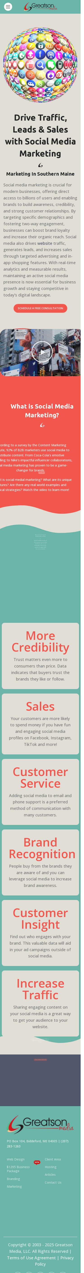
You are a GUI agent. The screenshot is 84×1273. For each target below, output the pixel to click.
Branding (13, 1179)
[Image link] (40, 1124)
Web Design (16, 1159)
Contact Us (53, 1182)
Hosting (51, 1167)
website (44, 243)
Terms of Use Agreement (31, 1257)
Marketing (14, 1186)
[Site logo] (40, 6)
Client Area (53, 1159)
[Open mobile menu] (8, 6)
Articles (50, 1174)
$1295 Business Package (23, 1168)
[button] (42, 352)
